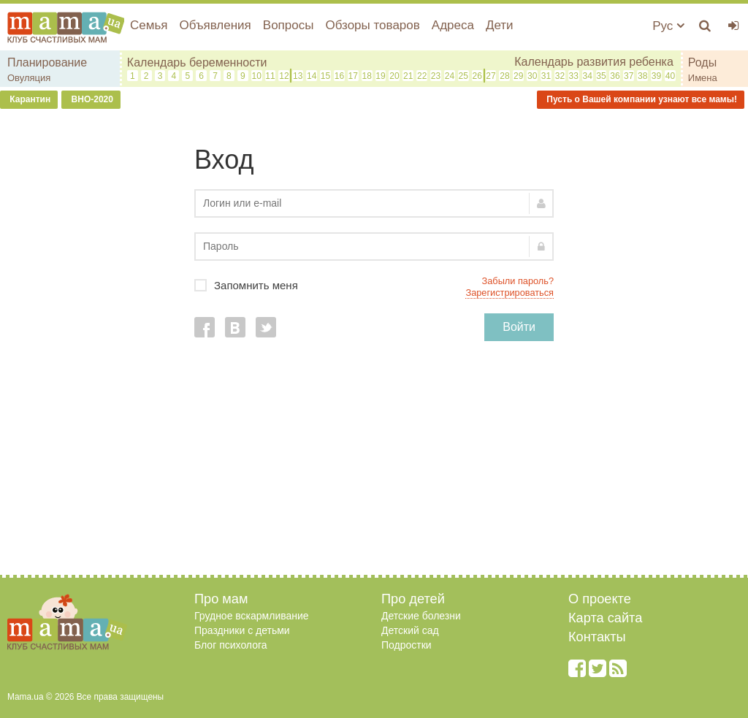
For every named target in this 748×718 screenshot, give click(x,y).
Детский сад (410, 630)
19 (380, 76)
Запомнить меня (374, 285)
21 (408, 76)
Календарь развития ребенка (593, 62)
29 (518, 76)
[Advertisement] (374, 465)
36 (614, 76)
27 (490, 76)
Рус (668, 26)
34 (587, 76)
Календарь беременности (197, 62)
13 (297, 76)
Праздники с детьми (242, 630)
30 (532, 76)
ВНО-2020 (91, 99)
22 (422, 76)
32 (560, 76)
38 (642, 76)
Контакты (597, 637)
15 (325, 76)
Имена (702, 77)
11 (270, 76)
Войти (519, 327)
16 (339, 76)
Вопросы (288, 25)
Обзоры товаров (372, 25)
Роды (702, 62)
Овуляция (28, 77)
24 (449, 76)
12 (284, 76)
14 (311, 76)
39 (656, 76)
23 (435, 76)
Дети (500, 25)
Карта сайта (605, 618)
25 (463, 76)
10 (256, 76)
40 (670, 76)
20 (394, 76)
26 (476, 76)
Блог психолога (230, 645)
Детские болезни (421, 616)
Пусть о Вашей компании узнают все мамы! (640, 99)
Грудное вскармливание (251, 616)
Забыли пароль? (518, 280)
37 (628, 76)
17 (353, 76)
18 (366, 76)
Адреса (453, 25)
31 (546, 76)
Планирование (47, 62)
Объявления (215, 25)
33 (574, 76)
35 (601, 76)
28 (504, 76)
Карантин (28, 99)
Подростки (406, 645)
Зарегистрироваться (509, 292)
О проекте (599, 599)
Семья (148, 25)
